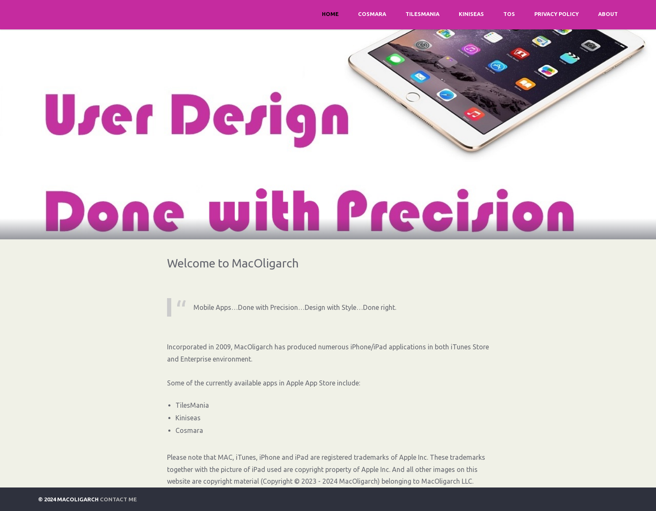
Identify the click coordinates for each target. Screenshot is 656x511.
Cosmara (372, 14)
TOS (509, 14)
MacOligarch (440, 481)
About (608, 14)
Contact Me (118, 499)
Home (330, 14)
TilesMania (422, 14)
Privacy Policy (556, 14)
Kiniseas (471, 14)
